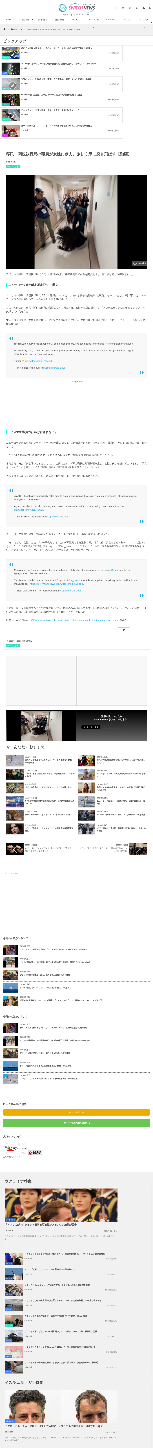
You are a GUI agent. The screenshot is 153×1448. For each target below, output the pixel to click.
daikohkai (24, 55)
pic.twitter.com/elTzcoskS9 (39, 314)
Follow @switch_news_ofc (112, 682)
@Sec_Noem (73, 533)
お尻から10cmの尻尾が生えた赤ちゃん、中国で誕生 (32, 1386)
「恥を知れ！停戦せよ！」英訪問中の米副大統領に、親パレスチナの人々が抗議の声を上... (123, 1278)
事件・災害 (5, 57)
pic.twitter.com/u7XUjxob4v (70, 537)
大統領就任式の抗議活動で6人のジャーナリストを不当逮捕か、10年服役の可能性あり (32, 1400)
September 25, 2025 (57, 470)
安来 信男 (103, 86)
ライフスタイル (144, 23)
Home (8, 20)
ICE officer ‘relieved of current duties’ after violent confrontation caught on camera (75, 573)
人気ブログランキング (11, 1110)
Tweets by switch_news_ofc (76, 1356)
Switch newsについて (26, 1435)
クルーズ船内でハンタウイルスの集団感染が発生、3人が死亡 (45, 941)
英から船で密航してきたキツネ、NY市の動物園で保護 (48, 768)
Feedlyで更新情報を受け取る (76, 1076)
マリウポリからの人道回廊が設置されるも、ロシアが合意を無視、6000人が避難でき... (123, 1189)
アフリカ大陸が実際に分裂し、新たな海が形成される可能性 (45, 928)
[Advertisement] (76, 359)
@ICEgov (113, 523)
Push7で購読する (76, 1066)
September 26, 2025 (54, 321)
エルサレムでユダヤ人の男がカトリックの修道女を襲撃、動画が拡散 (49, 1032)
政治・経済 (42, 20)
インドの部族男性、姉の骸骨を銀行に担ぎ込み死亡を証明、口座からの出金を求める (55, 916)
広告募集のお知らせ (127, 1435)
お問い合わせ (83, 1435)
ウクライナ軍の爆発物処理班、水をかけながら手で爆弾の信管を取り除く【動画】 (123, 1220)
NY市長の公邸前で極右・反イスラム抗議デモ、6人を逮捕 (121, 768)
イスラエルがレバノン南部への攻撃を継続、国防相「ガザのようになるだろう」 (122, 1263)
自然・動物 (59, 20)
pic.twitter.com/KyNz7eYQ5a (29, 463)
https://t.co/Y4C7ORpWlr (42, 537)
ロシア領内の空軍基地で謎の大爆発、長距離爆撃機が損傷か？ (31, 1360)
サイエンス (76, 20)
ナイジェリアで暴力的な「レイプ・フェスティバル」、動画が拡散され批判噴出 (53, 903)
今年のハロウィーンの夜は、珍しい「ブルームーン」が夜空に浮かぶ (32, 1373)
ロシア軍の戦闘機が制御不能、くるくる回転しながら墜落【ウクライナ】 (32, 1415)
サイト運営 (45, 1435)
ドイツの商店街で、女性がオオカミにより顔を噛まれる (48, 741)
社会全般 (25, 20)
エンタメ (127, 20)
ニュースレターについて (104, 1435)
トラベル (83, 88)
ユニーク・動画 (93, 23)
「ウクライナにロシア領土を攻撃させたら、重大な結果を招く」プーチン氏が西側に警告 (123, 1142)
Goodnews (110, 20)
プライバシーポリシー (63, 1435)
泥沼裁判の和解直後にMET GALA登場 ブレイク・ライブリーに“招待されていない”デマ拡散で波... (62, 954)
